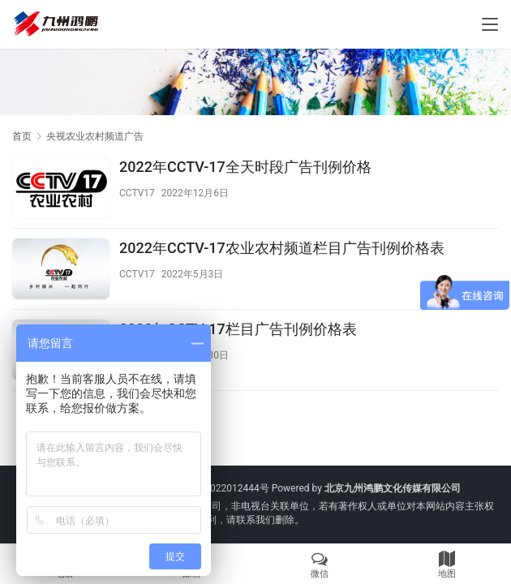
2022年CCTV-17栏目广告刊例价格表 (238, 328)
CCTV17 (137, 193)
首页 (22, 136)
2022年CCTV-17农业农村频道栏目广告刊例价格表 (281, 247)
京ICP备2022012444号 (219, 488)
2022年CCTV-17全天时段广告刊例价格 (245, 166)
